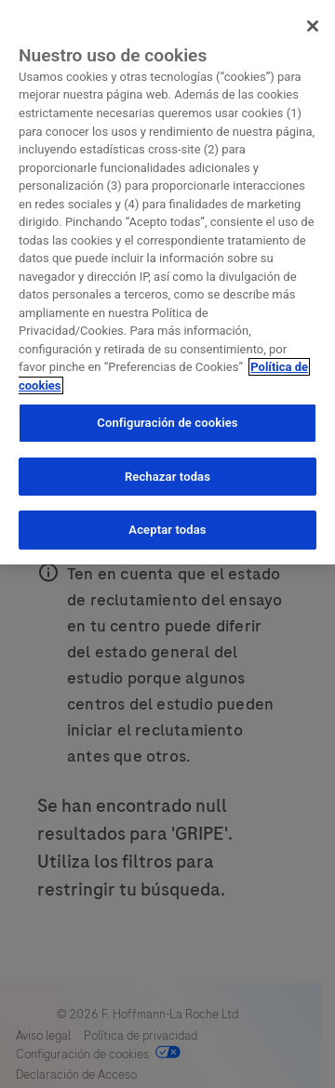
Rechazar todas (167, 477)
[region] (167, 282)
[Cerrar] (312, 26)
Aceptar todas (167, 530)
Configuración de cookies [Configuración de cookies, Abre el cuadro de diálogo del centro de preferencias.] (167, 423)
